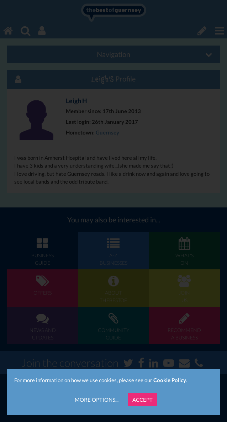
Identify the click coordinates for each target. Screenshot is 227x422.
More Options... (96, 399)
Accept (142, 399)
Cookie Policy (169, 380)
